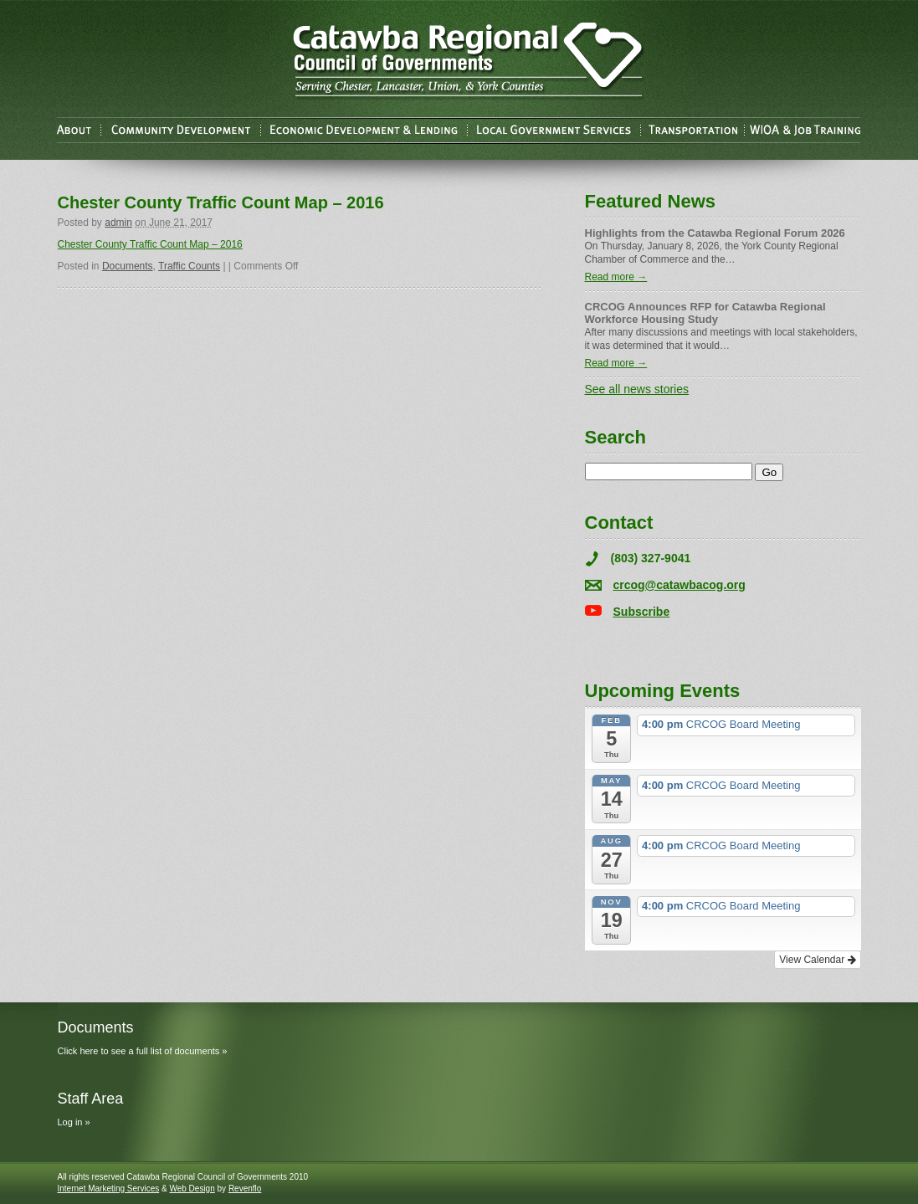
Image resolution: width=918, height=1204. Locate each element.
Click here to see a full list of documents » (143, 1051)
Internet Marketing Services (109, 1188)
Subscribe (641, 611)
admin (118, 222)
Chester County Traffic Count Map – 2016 (150, 244)
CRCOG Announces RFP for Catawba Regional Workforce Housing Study (705, 312)
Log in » (74, 1122)
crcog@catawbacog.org (679, 585)
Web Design (191, 1188)
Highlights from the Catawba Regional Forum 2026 (715, 233)
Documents (127, 266)
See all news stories (637, 389)
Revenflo (244, 1188)
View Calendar (817, 960)
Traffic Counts (189, 266)
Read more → (616, 277)
